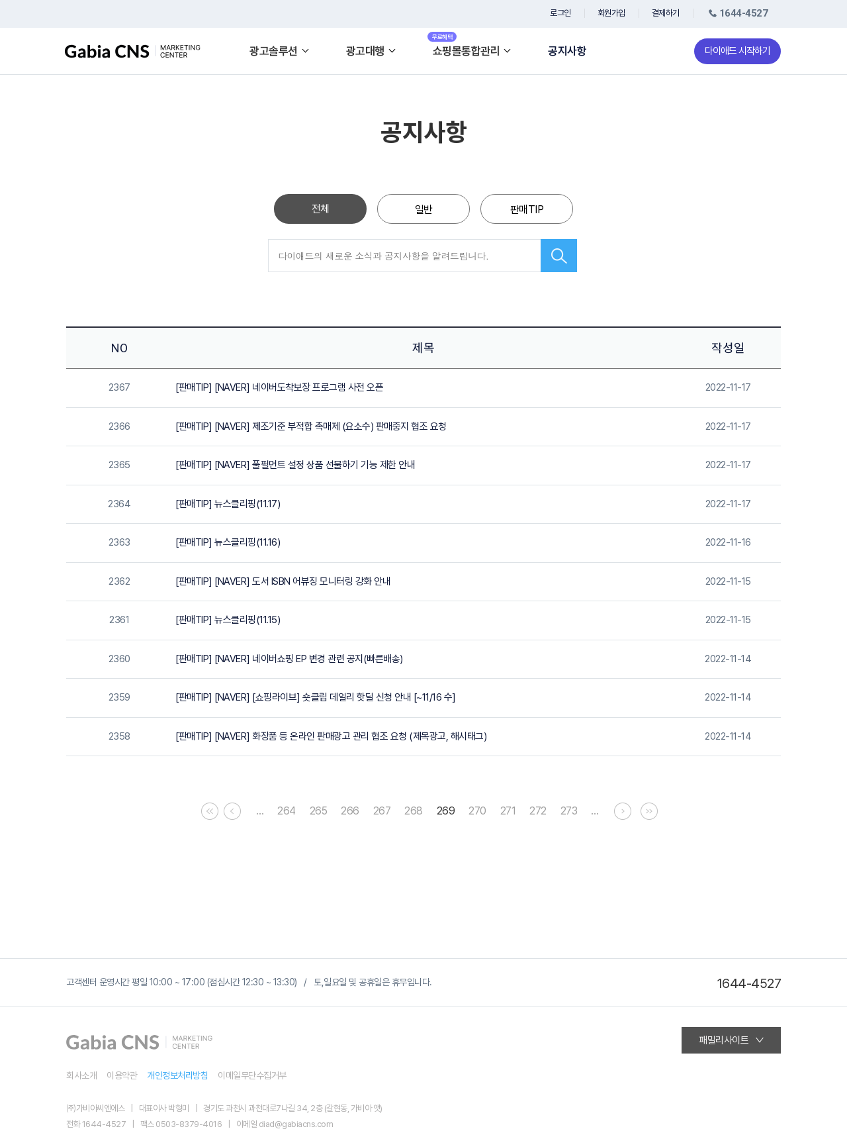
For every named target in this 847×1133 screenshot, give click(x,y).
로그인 (560, 13)
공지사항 (567, 51)
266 (350, 811)
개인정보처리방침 (177, 1075)
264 (286, 811)
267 (382, 811)
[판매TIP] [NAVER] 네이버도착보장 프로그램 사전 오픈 (279, 387)
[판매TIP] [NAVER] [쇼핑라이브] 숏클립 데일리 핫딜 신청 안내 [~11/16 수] (315, 697)
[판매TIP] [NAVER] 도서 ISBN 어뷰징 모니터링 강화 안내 (282, 581)
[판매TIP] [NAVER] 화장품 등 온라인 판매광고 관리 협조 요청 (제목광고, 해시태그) (330, 736)
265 (319, 811)
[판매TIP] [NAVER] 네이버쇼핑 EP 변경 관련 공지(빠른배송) (289, 659)
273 (569, 811)
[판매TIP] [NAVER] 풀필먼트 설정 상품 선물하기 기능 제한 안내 (295, 465)
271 (508, 811)
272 (538, 811)
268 (413, 811)
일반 (424, 209)
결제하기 (666, 13)
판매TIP (527, 209)
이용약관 (122, 1075)
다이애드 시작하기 (737, 51)
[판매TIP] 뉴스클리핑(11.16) (227, 542)
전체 (321, 209)
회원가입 (611, 13)
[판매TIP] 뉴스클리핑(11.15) (227, 620)
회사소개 (81, 1075)
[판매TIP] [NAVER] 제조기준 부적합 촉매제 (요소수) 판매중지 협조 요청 (311, 426)
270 (477, 811)
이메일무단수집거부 (252, 1075)
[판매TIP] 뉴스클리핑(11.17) (227, 504)
